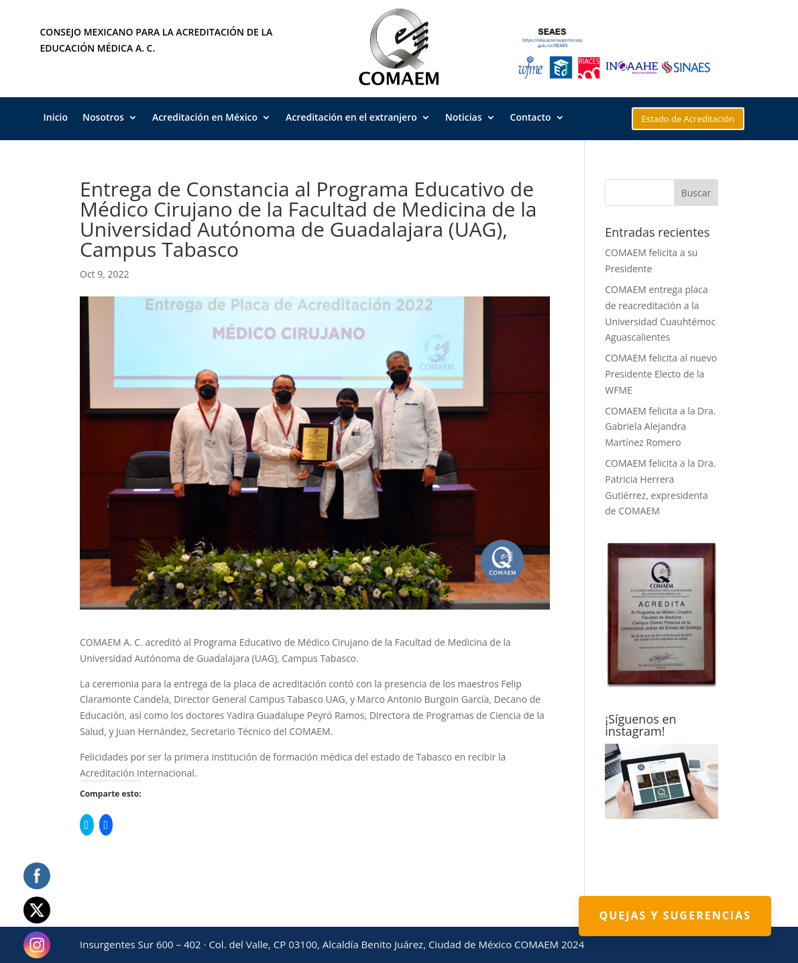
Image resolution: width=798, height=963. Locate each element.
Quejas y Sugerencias (675, 915)
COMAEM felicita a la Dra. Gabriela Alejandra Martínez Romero (660, 426)
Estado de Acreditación (688, 119)
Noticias (463, 118)
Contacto (530, 118)
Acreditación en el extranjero (351, 118)
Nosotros (103, 118)
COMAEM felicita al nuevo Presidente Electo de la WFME (661, 373)
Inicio (56, 118)
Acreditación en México (205, 118)
